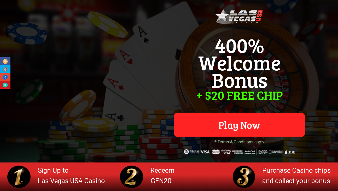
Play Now (239, 124)
